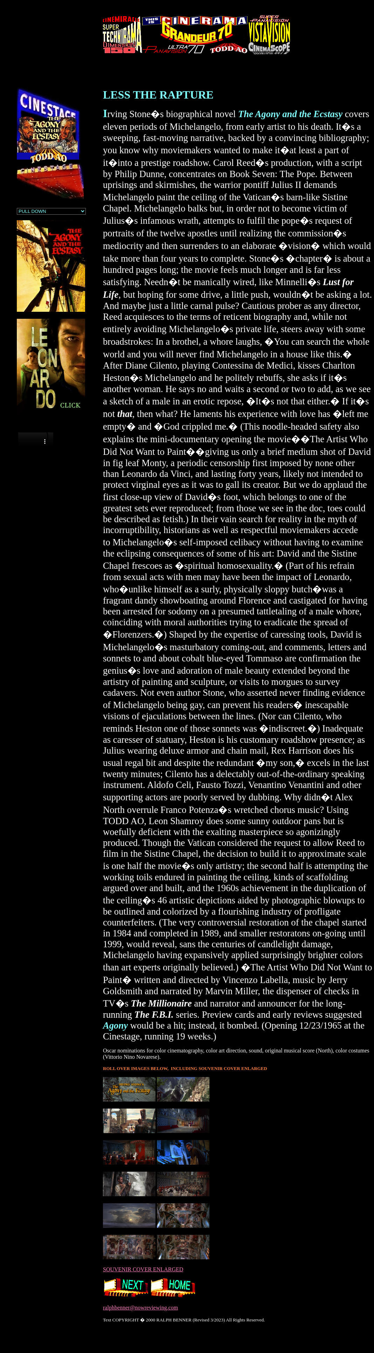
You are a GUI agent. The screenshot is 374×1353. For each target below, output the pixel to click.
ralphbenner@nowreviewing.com (140, 1308)
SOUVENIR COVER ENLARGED (143, 1269)
